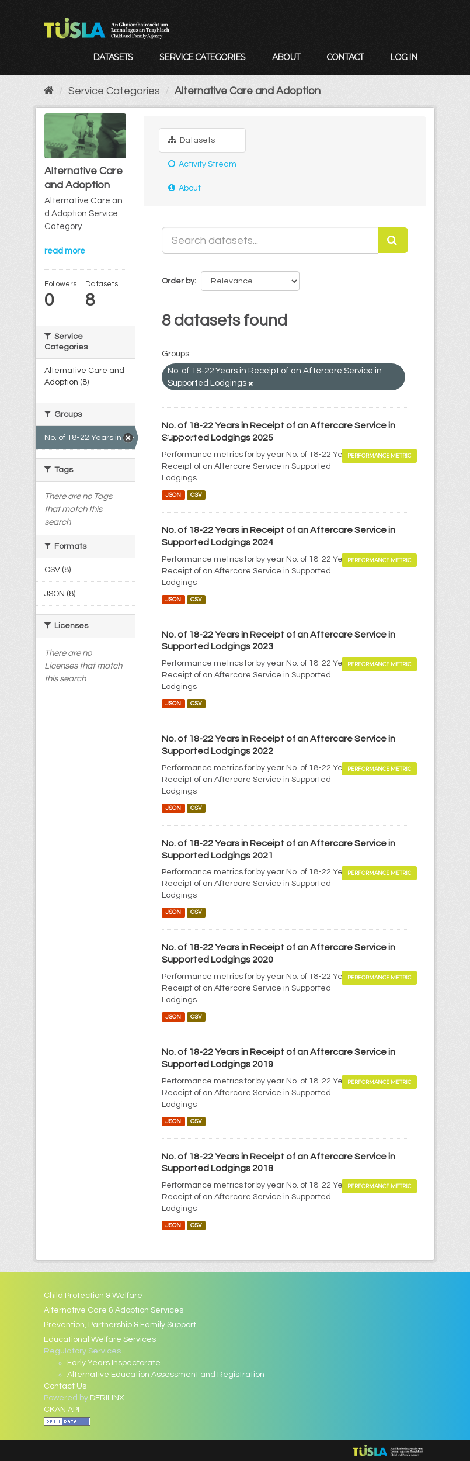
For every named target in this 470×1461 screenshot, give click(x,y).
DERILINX (107, 1398)
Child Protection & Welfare (93, 1296)
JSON (173, 494)
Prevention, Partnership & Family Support (120, 1325)
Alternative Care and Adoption (248, 90)
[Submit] (393, 240)
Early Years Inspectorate (114, 1363)
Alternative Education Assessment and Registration (165, 1374)
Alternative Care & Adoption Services (113, 1310)
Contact (344, 57)
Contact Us (65, 1386)
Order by (178, 281)
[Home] (49, 90)
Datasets (113, 57)
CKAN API (61, 1409)
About (286, 57)
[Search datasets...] (270, 240)
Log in (403, 57)
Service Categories (202, 57)
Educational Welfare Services (100, 1339)
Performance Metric (379, 455)
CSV (196, 494)
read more (64, 251)
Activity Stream (202, 164)
